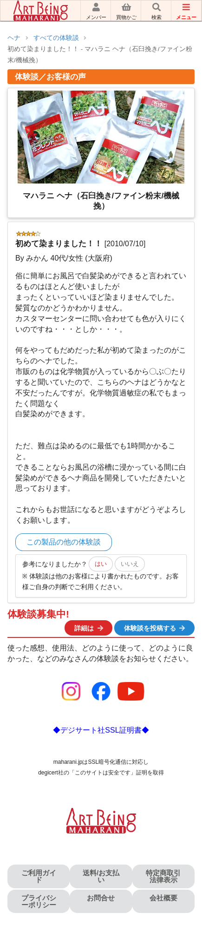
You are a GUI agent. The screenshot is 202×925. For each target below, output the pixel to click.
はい (101, 563)
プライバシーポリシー (38, 901)
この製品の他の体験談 (63, 542)
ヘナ (13, 37)
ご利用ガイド (38, 876)
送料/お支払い (101, 876)
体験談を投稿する (155, 628)
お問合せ (101, 898)
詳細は (89, 628)
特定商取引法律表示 (163, 876)
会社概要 (163, 898)
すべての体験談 (56, 37)
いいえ (130, 563)
